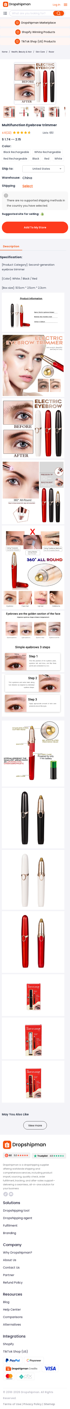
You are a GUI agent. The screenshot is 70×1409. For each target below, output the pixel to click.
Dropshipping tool (16, 1210)
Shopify (8, 1344)
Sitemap (49, 1404)
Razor (51, 51)
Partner (8, 1275)
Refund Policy (13, 1282)
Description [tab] (11, 246)
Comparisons (13, 1317)
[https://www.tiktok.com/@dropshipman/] (5, 1194)
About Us (9, 1260)
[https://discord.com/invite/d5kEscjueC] (11, 1194)
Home (4, 51)
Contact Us (11, 1267)
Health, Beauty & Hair (21, 51)
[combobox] (38, 168)
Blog (6, 1302)
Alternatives (12, 1324)
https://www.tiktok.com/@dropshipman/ (5, 1194)
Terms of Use (12, 1404)
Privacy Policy (32, 1404)
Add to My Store (35, 227)
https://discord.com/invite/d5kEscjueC (11, 1194)
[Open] (60, 168)
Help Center (12, 1309)
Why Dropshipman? (17, 1252)
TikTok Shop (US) (15, 1351)
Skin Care (40, 51)
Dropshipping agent (17, 1218)
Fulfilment (10, 1225)
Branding (9, 1233)
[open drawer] (65, 4)
